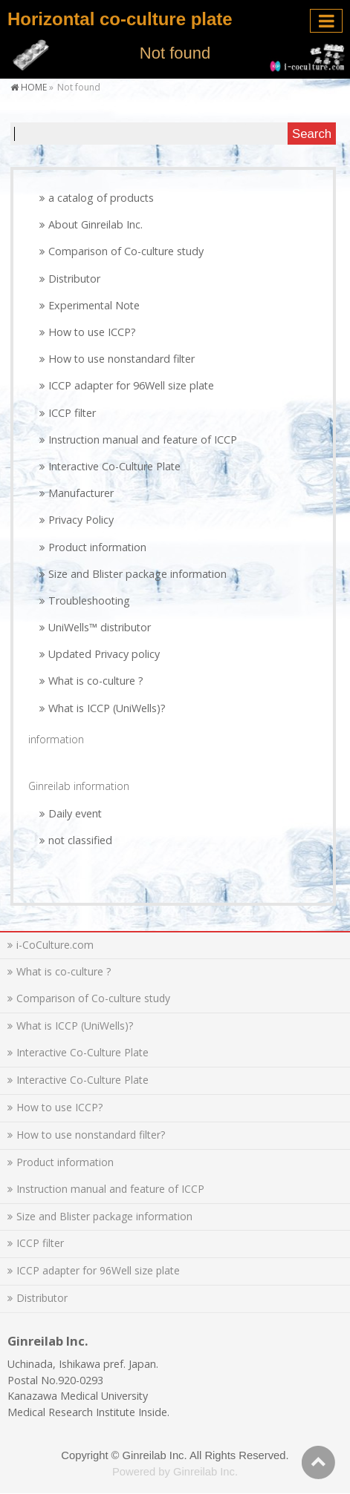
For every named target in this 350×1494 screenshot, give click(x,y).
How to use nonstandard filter (121, 359)
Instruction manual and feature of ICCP (142, 439)
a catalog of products (101, 198)
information (56, 739)
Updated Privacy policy (104, 654)
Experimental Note (94, 305)
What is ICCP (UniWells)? (107, 708)
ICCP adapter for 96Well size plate (131, 385)
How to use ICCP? (92, 332)
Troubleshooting (89, 600)
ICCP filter (72, 413)
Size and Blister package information (137, 574)
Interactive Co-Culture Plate (114, 466)
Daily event (75, 813)
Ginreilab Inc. (155, 1455)
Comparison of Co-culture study (126, 251)
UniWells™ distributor (99, 627)
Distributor (74, 279)
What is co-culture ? (95, 681)
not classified (80, 840)
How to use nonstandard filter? (90, 1135)
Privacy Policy (81, 520)
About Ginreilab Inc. (95, 224)
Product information (97, 547)
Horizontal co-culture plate (120, 19)
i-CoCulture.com (55, 945)
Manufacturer (81, 493)
